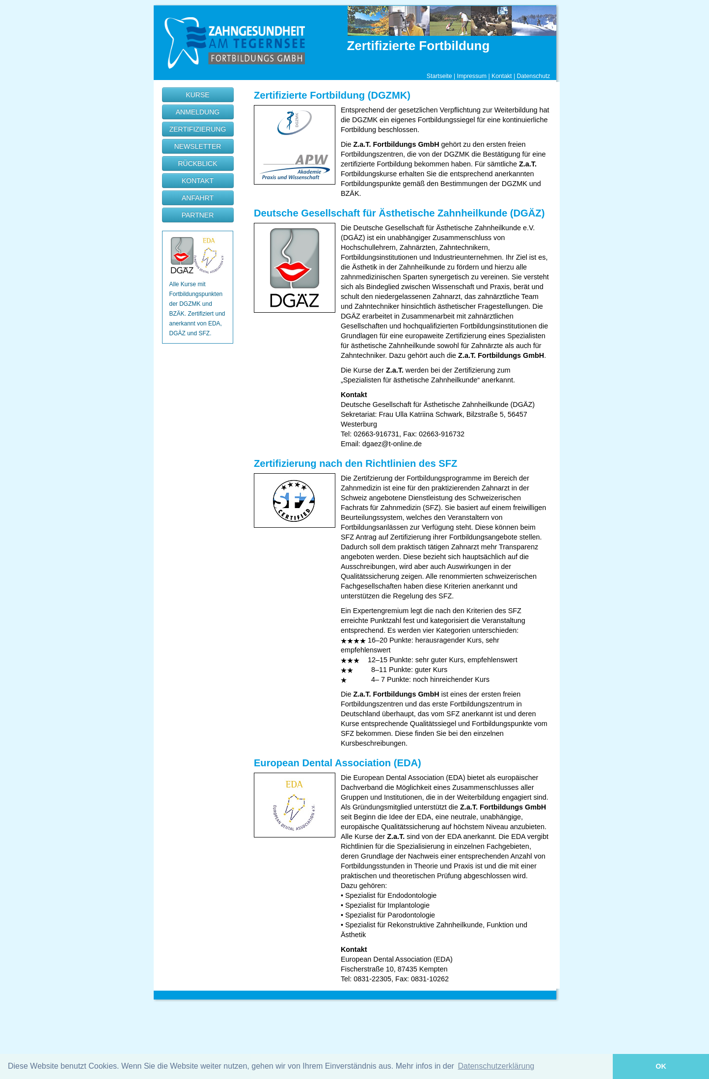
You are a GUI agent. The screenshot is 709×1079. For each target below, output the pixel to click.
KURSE (197, 95)
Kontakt (501, 76)
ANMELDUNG (197, 112)
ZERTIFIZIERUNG (197, 129)
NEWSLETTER (197, 146)
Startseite (439, 76)
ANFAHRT (198, 198)
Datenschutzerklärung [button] (496, 1066)
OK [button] (660, 1066)
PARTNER (198, 215)
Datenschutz (533, 76)
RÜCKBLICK (197, 163)
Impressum (472, 76)
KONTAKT (198, 181)
